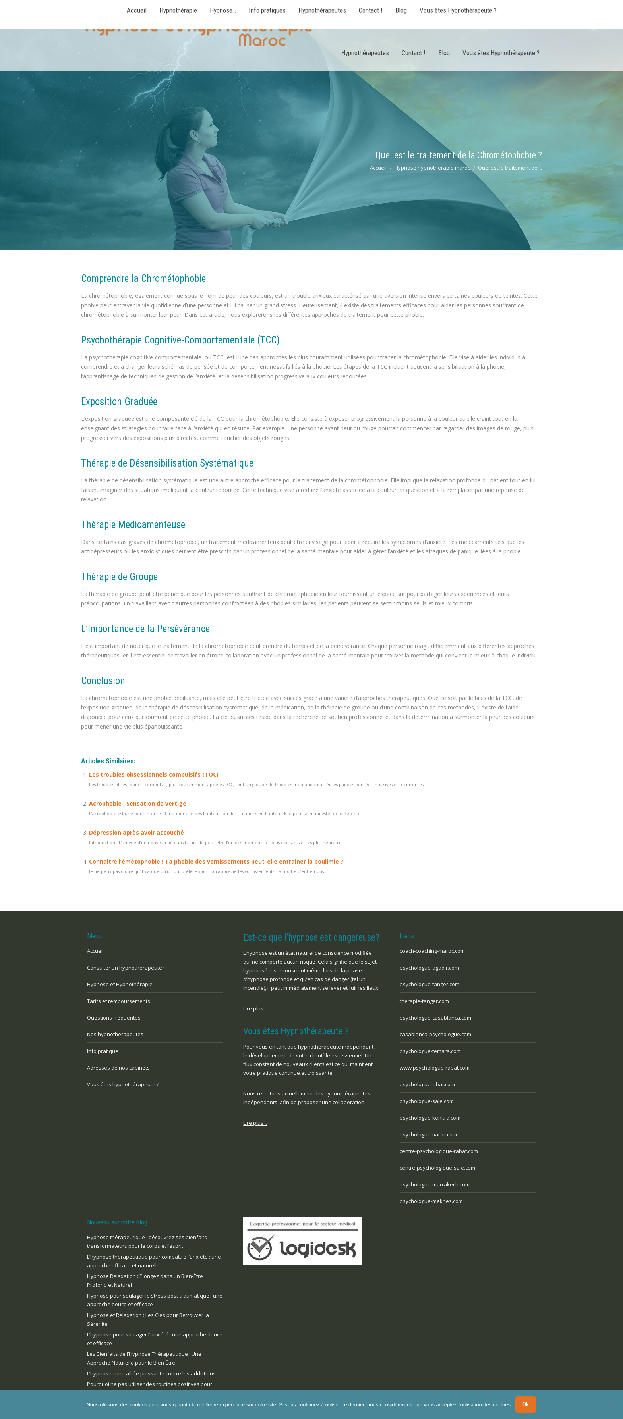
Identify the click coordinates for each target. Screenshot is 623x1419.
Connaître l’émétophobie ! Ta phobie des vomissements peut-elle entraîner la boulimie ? (216, 861)
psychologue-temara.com (430, 1051)
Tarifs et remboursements (118, 1000)
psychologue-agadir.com (429, 967)
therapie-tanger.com (424, 1000)
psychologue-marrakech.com (435, 1184)
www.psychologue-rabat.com (435, 1067)
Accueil (95, 950)
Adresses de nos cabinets (118, 1067)
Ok (526, 1404)
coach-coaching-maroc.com (432, 950)
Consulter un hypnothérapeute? (125, 967)
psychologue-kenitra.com (430, 1117)
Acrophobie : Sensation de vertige (137, 803)
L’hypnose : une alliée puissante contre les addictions (151, 1373)
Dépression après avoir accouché (136, 832)
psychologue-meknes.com (431, 1201)
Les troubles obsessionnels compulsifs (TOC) (154, 774)
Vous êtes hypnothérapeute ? (123, 1084)
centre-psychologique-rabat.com (439, 1151)
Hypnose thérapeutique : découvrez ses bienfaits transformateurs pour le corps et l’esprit (147, 1241)
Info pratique (102, 1051)
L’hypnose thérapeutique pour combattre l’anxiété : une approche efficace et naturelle (154, 1261)
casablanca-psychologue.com (435, 1034)
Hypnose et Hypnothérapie (120, 984)
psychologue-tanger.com (429, 984)
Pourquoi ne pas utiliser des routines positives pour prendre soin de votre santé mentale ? (149, 1388)
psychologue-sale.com (427, 1101)
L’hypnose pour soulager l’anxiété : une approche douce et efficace (154, 1339)
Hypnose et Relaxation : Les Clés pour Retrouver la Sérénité (148, 1319)
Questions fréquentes (114, 1017)
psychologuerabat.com (427, 1084)
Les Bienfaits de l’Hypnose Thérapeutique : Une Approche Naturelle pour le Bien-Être (144, 1358)
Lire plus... (255, 1008)
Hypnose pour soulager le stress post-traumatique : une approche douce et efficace (154, 1300)
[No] (613, 1405)
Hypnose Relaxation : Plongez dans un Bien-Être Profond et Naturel (145, 1280)
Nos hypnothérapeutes (115, 1034)
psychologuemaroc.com (428, 1134)
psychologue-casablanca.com (435, 1017)
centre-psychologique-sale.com (437, 1167)
